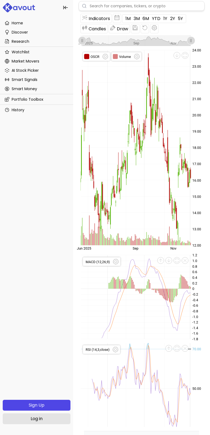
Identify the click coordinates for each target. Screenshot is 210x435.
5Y (180, 18)
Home (14, 23)
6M (146, 18)
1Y (165, 18)
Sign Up (36, 405)
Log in (37, 419)
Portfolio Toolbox (24, 99)
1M (128, 18)
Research (17, 41)
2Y (172, 18)
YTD (156, 18)
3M (137, 18)
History (14, 110)
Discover (16, 32)
